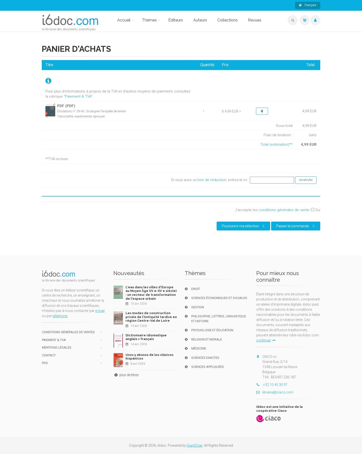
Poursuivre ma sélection (244, 226)
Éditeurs (175, 20)
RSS (45, 363)
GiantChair (194, 445)
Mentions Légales (56, 347)
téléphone (60, 316)
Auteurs (200, 20)
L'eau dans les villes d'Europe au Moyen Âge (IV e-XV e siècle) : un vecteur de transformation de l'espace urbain (151, 292)
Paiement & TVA (78, 96)
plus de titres (126, 375)
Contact (49, 355)
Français (307, 5)
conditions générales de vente (284, 210)
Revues (254, 20)
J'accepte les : (277, 210)
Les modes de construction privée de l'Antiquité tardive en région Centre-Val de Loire (151, 316)
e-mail (100, 311)
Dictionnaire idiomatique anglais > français (146, 337)
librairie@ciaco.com (274, 392)
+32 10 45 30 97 (271, 385)
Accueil (123, 20)
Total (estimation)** (276, 144)
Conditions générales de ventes (68, 332)
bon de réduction (212, 180)
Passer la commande (296, 226)
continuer (266, 340)
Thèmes (149, 20)
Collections (227, 20)
